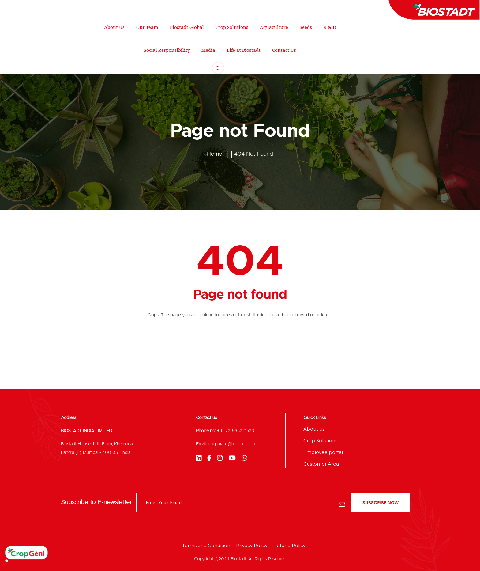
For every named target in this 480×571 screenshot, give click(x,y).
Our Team (147, 27)
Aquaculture (274, 27)
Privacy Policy (252, 545)
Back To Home (240, 340)
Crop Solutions (232, 27)
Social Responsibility (167, 50)
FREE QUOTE (444, 44)
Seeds (306, 27)
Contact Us (284, 50)
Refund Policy (289, 545)
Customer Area (321, 464)
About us (313, 429)
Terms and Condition (206, 545)
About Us (114, 27)
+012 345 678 (167, 7)
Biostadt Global (187, 27)
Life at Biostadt (244, 50)
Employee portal (323, 452)
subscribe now (380, 502)
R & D (330, 27)
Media (208, 50)
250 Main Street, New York (40, 7)
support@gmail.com (110, 7)
